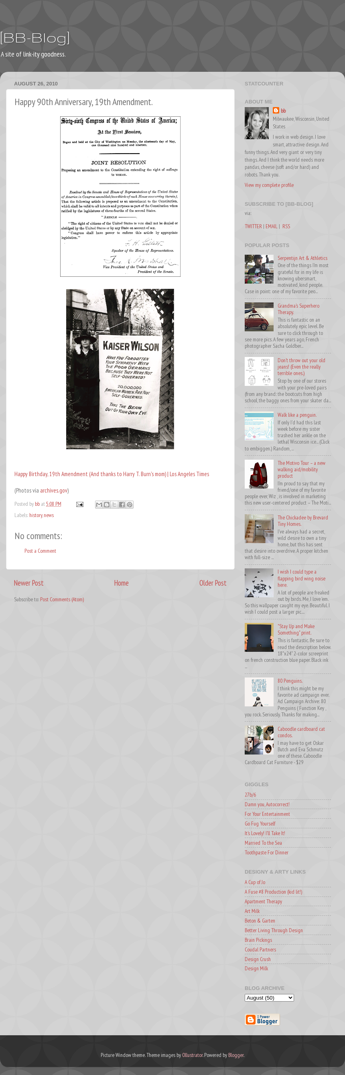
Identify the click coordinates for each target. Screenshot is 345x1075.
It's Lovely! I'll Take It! (265, 833)
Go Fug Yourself (260, 823)
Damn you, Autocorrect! (267, 804)
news (49, 515)
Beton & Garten (260, 920)
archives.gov (53, 490)
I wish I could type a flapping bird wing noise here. (301, 578)
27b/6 (250, 794)
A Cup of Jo (255, 882)
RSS (286, 226)
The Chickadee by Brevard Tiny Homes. (303, 520)
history (35, 515)
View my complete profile (269, 185)
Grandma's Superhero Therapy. (298, 309)
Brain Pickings (258, 939)
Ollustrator (192, 1055)
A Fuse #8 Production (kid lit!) (273, 891)
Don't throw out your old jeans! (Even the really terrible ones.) (301, 367)
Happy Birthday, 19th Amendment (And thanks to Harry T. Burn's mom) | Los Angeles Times (111, 474)
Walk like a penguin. (297, 414)
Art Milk (252, 911)
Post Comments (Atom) (62, 599)
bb (283, 110)
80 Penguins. (290, 680)
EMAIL (272, 226)
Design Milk (256, 968)
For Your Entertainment (267, 813)
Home (121, 583)
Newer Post (29, 583)
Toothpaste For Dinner (266, 852)
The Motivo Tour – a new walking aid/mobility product (301, 469)
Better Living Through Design (274, 930)
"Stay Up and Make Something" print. (296, 629)
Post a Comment (40, 550)
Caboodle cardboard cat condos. (301, 732)
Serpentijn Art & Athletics (302, 258)
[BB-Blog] (35, 37)
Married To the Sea (263, 842)
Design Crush (258, 959)
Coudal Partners (260, 949)
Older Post (213, 583)
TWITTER (253, 226)
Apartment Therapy (263, 901)
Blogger (236, 1055)
